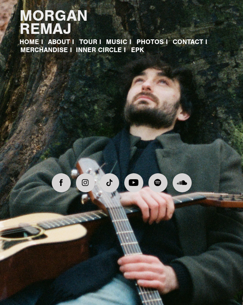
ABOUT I (61, 42)
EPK (137, 50)
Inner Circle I (101, 50)
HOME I (31, 42)
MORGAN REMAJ (56, 22)
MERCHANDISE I (46, 50)
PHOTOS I (152, 42)
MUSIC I (118, 42)
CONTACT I (190, 42)
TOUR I (90, 42)
